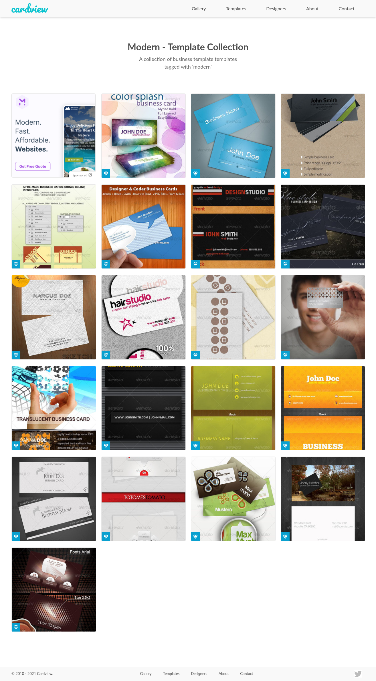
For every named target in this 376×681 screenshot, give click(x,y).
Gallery (199, 8)
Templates (236, 8)
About (312, 8)
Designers (276, 8)
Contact (347, 8)
